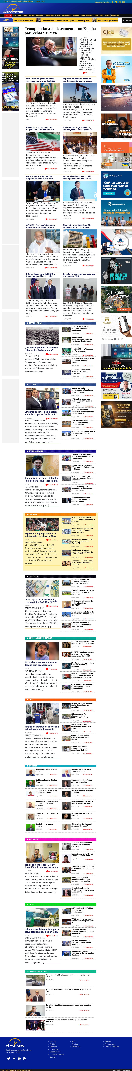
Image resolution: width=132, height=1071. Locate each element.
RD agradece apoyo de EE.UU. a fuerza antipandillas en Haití (40, 275)
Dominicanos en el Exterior (52, 15)
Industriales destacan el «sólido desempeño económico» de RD (77, 177)
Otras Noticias (17, 15)
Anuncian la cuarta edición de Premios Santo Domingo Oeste (82, 868)
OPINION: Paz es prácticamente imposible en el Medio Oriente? (40, 226)
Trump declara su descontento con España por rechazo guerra (94, 21)
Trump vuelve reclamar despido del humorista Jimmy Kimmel (81, 499)
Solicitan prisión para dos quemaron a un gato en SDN (79, 275)
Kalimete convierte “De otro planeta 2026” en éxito (82, 855)
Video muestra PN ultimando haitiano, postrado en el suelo (79, 716)
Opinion (96, 15)
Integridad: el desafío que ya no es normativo (81, 781)
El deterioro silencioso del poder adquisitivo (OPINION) (82, 603)
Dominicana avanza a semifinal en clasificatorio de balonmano (82, 552)
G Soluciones (126, 1070)
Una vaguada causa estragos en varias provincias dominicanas (81, 339)
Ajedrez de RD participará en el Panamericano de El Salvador (82, 563)
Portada (53, 1042)
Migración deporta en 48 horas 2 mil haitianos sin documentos (42, 728)
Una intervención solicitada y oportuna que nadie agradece (47, 803)
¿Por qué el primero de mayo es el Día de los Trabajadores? (41, 348)
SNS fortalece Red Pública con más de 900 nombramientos (82, 910)
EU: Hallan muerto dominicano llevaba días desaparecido (41, 663)
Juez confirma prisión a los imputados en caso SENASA (82, 360)
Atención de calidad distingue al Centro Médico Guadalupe (82, 953)
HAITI (30, 700)
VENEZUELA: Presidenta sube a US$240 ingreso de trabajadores (82, 456)
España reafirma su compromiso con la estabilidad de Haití (79, 748)
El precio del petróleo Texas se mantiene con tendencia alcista (77, 79)
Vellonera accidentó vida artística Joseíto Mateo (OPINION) (81, 844)
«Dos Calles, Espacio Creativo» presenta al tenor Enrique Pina (82, 890)
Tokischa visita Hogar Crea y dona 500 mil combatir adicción (41, 866)
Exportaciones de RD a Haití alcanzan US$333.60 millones (81, 737)
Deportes (31, 15)
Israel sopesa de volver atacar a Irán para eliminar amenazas (82, 478)
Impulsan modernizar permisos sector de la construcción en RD (80, 581)
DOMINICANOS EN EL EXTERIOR (39, 638)
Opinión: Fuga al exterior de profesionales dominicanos (82, 642)
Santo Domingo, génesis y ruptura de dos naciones (82, 802)
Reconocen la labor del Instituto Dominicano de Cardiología (81, 942)
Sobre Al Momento (112, 1047)
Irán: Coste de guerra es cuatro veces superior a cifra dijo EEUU (40, 79)
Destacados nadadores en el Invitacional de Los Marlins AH (82, 541)
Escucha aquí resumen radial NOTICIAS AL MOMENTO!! (80, 371)
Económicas (39, 15)
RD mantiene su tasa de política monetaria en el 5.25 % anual (77, 226)
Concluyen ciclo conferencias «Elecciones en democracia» (82, 390)
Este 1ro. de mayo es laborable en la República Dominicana (82, 328)
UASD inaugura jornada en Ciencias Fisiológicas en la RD (82, 921)
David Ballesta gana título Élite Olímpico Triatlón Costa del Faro (82, 530)
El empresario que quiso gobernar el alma (81, 770)
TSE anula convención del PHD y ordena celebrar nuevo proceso (82, 422)
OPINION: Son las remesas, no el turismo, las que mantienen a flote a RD (82, 654)
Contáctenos (115, 15)
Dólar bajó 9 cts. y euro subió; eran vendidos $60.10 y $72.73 (41, 600)
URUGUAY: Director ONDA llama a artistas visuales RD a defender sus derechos (82, 675)
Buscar (128, 20)
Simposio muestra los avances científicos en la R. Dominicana (82, 931)
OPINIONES (32, 766)
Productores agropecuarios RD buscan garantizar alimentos (82, 592)
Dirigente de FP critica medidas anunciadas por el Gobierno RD (41, 413)
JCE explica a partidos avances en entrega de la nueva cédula (81, 401)
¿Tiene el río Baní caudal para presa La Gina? (81, 825)
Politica (25, 15)
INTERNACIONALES (35, 451)
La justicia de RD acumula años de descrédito (46, 792)
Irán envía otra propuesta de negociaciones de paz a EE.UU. (40, 128)
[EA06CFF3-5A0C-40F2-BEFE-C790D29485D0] (10, 48)
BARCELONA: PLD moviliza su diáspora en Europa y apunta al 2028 (82, 686)
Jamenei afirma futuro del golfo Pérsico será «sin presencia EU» (41, 479)
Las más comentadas (37, 972)
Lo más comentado (86, 15)
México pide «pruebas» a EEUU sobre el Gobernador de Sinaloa (82, 467)
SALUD (30, 905)
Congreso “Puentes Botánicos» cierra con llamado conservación (80, 879)
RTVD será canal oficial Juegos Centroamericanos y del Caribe (83, 519)
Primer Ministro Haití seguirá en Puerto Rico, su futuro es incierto (37, 21)
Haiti (101, 15)
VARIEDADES (32, 839)
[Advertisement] (10, 145)
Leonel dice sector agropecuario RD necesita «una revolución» (82, 350)
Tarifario (107, 15)
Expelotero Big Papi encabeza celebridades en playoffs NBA (40, 534)
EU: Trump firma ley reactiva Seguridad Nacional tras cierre (40, 177)
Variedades (76, 15)
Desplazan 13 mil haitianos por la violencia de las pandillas (82, 705)
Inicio (8, 16)
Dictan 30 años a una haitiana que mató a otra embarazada (81, 726)
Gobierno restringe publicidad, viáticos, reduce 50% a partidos (77, 128)
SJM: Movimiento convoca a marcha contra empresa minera (83, 433)
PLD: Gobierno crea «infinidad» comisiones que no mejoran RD (82, 411)
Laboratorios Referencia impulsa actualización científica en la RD (42, 930)
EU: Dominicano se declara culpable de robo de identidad (82, 665)
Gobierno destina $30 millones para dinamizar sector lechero (81, 624)
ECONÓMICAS (33, 576)
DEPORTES (32, 514)
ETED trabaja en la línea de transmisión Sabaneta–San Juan (82, 614)
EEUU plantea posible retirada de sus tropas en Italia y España (81, 488)
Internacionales (66, 15)
